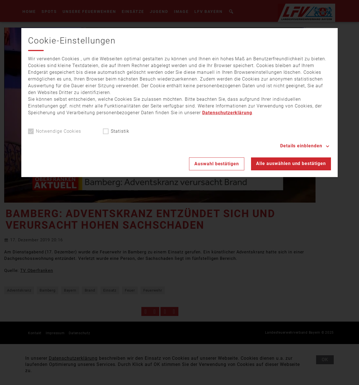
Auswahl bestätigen (216, 163)
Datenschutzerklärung (227, 112)
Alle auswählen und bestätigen (291, 163)
